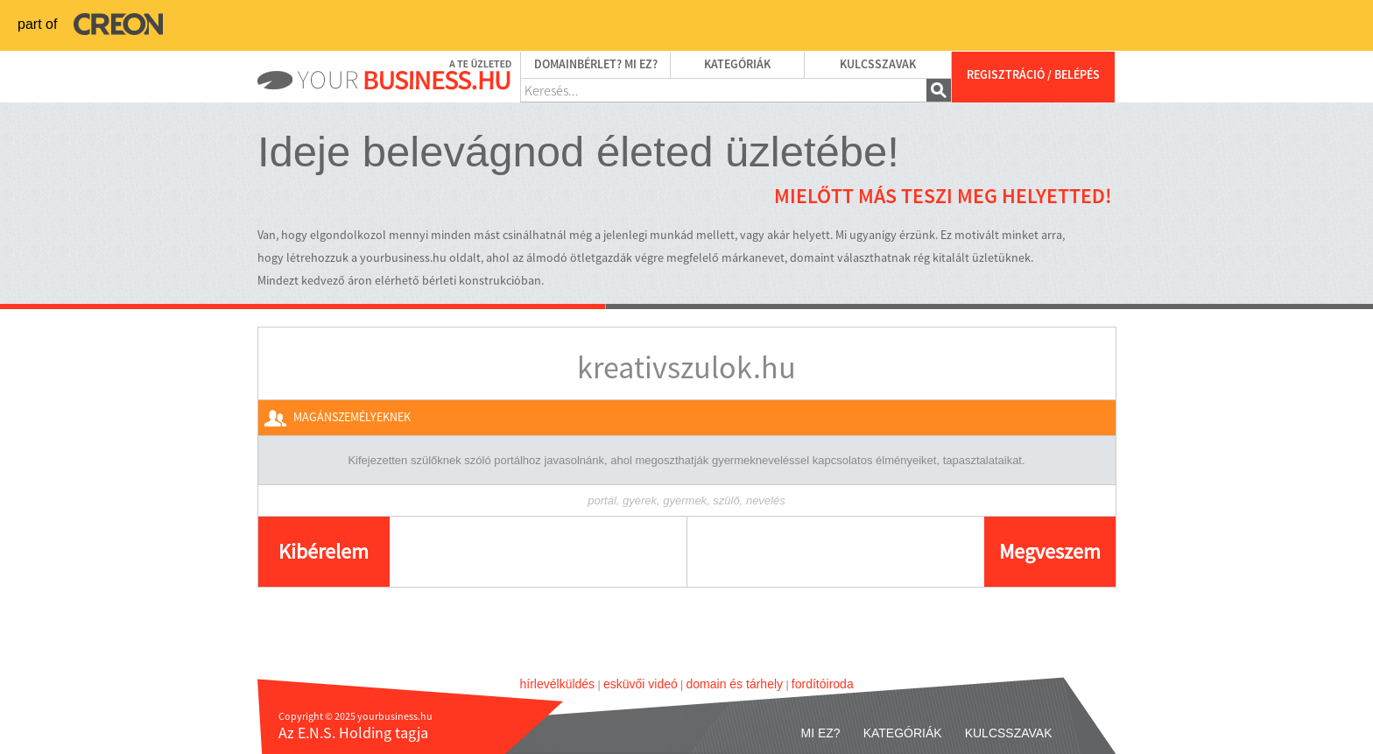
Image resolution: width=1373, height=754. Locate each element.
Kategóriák (737, 65)
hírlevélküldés (557, 684)
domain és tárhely (735, 684)
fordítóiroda (823, 684)
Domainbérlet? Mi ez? (596, 65)
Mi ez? (821, 733)
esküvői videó (640, 684)
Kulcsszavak (878, 65)
